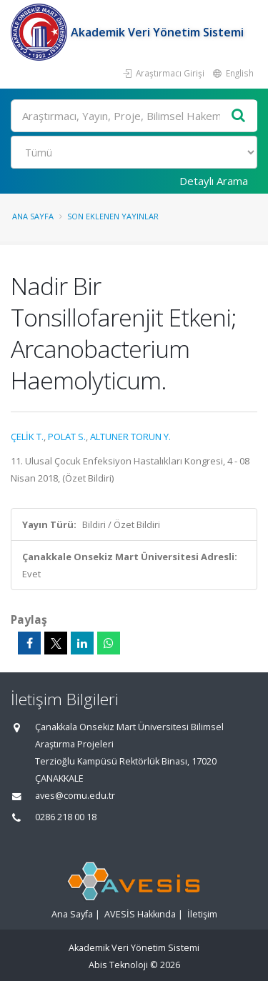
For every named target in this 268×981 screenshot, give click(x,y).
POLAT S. (67, 436)
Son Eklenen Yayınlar (113, 216)
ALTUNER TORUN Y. (130, 436)
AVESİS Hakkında (140, 914)
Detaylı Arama (213, 181)
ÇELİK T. (27, 436)
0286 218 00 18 (65, 817)
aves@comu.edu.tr (75, 796)
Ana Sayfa (33, 216)
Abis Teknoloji (118, 965)
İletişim (202, 914)
